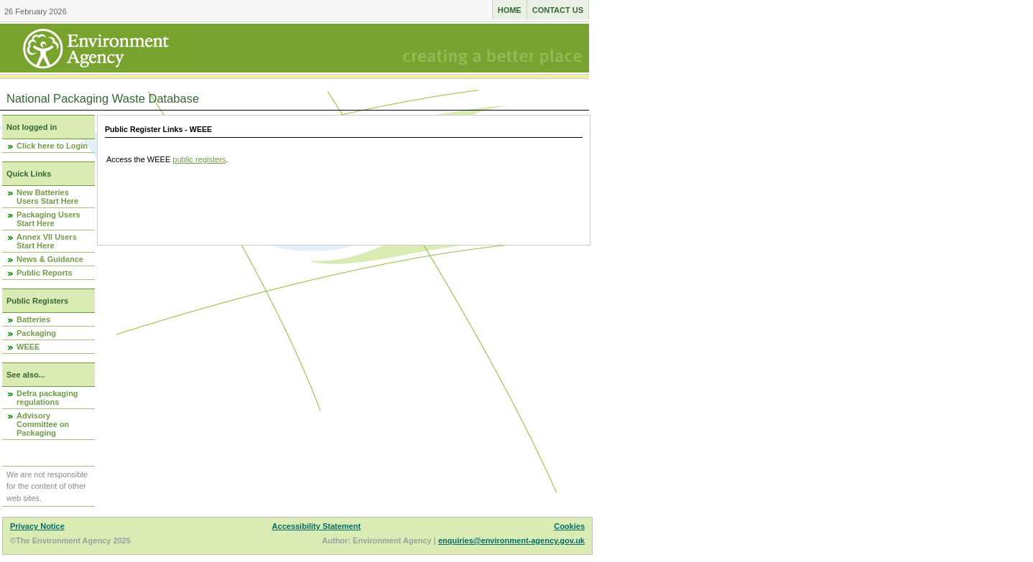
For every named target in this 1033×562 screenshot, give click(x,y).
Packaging (36, 333)
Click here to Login (52, 145)
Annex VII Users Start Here (47, 241)
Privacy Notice (37, 526)
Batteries (33, 319)
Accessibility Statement (316, 526)
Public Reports (45, 272)
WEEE (28, 346)
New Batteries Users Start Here (47, 196)
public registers (199, 159)
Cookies (569, 526)
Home (510, 10)
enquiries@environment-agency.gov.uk (511, 540)
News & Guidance (50, 259)
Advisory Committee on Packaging (43, 424)
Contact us (557, 10)
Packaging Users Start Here (48, 219)
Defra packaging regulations (47, 397)
